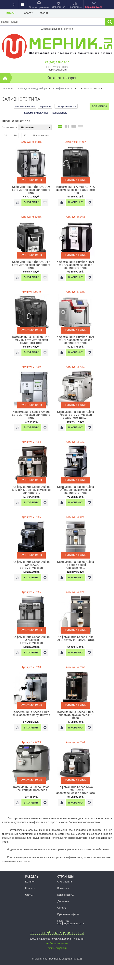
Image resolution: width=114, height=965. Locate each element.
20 (5, 135)
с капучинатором (66, 106)
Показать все (41, 135)
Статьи (44, 13)
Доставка (63, 901)
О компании (64, 881)
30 (15, 135)
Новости (28, 13)
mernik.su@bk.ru (57, 948)
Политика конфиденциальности (70, 922)
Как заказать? (65, 894)
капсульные (59, 112)
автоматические (25, 106)
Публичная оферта (68, 914)
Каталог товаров (61, 77)
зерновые (45, 106)
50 (24, 135)
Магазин (11, 13)
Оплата (61, 907)
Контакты (63, 888)
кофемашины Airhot (36, 112)
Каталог (30, 881)
